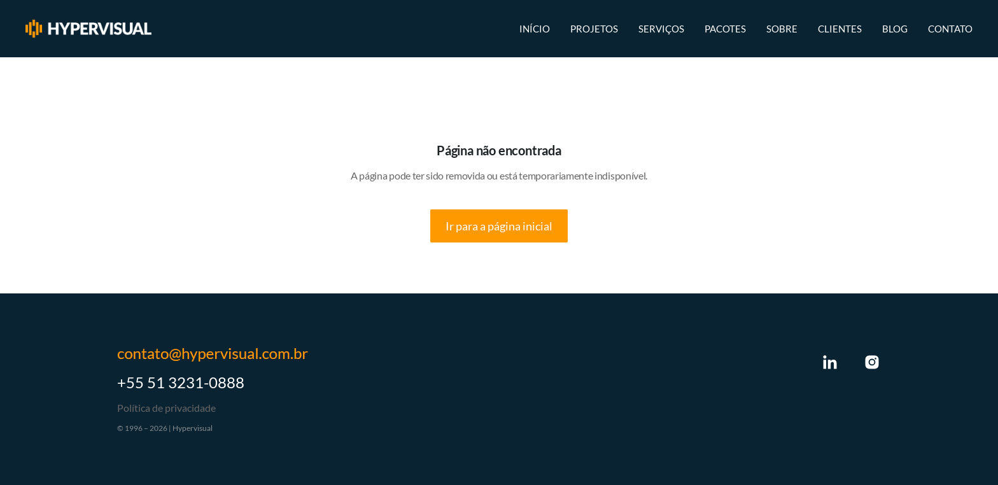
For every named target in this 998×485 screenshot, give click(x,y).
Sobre (782, 28)
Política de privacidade (166, 408)
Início (534, 28)
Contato (950, 28)
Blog (895, 28)
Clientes (840, 28)
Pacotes (725, 28)
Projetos (594, 28)
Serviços (661, 28)
